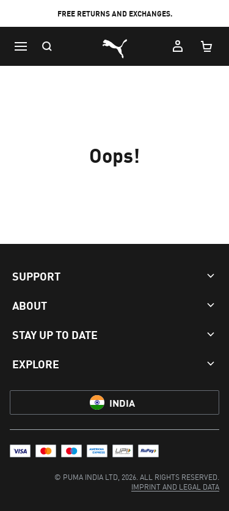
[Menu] (21, 46)
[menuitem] (175, 486)
